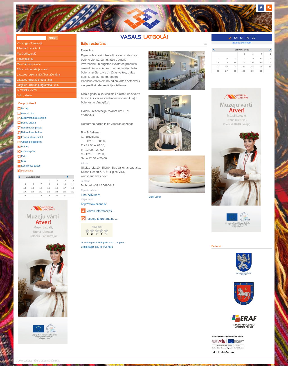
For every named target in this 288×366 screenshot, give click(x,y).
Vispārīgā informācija (29, 43)
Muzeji (24, 108)
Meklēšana (27, 170)
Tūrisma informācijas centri (33, 69)
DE (253, 37)
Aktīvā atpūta (28, 151)
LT (241, 37)
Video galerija (25, 58)
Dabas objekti (28, 122)
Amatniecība (27, 113)
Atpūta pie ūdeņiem (31, 141)
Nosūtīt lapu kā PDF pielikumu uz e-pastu (103, 242)
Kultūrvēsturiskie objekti (33, 118)
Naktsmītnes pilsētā (31, 127)
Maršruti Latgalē (26, 53)
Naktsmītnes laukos (31, 132)
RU (247, 37)
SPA (23, 161)
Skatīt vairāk (154, 197)
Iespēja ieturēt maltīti (32, 137)
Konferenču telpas (30, 165)
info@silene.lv (90, 194)
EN (236, 37)
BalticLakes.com (241, 42)
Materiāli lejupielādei (29, 64)
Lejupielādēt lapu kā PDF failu (97, 246)
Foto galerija (24, 95)
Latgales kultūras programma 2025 (37, 85)
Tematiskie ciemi (27, 90)
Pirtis (24, 156)
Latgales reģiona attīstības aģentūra (38, 74)
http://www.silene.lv (93, 204)
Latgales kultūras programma (34, 79)
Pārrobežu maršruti (28, 48)
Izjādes (25, 146)
